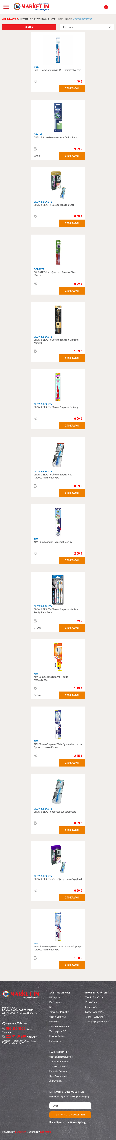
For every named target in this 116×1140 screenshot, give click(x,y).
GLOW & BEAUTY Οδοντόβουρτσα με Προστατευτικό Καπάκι (53, 476)
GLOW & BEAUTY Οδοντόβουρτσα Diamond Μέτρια (56, 341)
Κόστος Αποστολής (95, 1012)
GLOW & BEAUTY (43, 201)
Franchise (54, 1021)
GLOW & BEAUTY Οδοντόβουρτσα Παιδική (56, 407)
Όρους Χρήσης (78, 1122)
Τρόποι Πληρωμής (94, 1016)
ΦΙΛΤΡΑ (29, 27)
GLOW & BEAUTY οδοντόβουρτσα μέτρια (55, 811)
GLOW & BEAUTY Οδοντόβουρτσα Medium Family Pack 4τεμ (56, 611)
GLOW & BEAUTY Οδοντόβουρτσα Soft (54, 204)
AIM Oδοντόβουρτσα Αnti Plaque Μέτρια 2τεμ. (51, 678)
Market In (33, 7)
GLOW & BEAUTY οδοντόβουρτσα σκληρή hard (58, 879)
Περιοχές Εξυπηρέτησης (97, 1021)
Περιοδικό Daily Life (59, 1026)
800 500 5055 (13, 1029)
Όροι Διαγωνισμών (58, 1076)
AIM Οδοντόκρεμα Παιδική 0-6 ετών (53, 542)
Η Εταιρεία (54, 997)
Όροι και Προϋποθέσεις (61, 1056)
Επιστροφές (91, 1007)
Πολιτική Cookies (58, 1066)
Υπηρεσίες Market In (59, 1012)
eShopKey (20, 1131)
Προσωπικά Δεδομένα (60, 1061)
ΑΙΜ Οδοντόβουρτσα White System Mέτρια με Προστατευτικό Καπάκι (58, 746)
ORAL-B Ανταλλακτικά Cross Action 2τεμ (55, 137)
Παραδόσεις (91, 1002)
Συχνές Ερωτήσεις (94, 997)
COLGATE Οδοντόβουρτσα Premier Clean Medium (55, 274)
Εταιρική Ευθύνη (57, 1036)
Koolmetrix (45, 1131)
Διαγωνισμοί (55, 1081)
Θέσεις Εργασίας (57, 1016)
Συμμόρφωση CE (57, 1031)
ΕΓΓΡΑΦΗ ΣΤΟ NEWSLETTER (70, 1114)
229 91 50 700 (14, 1036)
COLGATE (39, 269)
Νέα (51, 1007)
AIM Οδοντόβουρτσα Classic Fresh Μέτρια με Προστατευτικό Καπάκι (58, 948)
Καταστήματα (55, 1002)
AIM (36, 539)
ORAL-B (38, 67)
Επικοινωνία (55, 1041)
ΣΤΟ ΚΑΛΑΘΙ (72, 88)
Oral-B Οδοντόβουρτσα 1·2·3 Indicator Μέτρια (57, 70)
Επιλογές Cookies (58, 1071)
